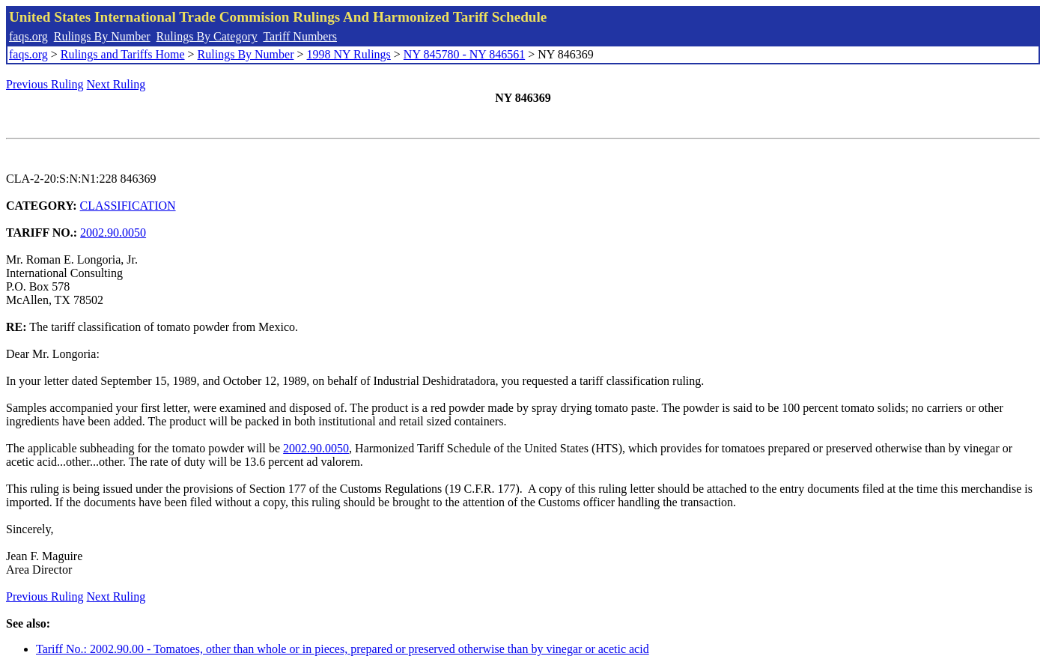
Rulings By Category (207, 36)
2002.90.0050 (113, 232)
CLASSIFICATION (128, 205)
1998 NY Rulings (349, 54)
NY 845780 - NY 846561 (464, 54)
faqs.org (28, 36)
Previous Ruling (45, 84)
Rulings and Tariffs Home (123, 54)
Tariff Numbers (300, 36)
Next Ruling (116, 84)
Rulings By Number (102, 36)
